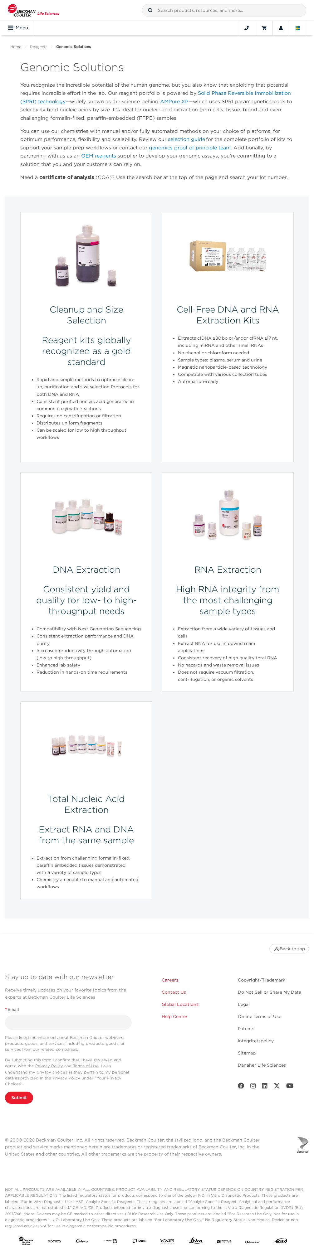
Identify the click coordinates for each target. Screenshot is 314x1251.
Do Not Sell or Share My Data (269, 992)
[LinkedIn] (264, 1087)
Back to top (289, 949)
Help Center (175, 1016)
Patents (246, 1028)
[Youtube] (289, 1087)
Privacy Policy (49, 1066)
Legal (244, 1004)
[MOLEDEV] (224, 1242)
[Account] (281, 28)
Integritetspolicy (256, 1040)
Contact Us (174, 992)
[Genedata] (111, 1242)
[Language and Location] (297, 28)
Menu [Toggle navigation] (18, 28)
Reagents (38, 46)
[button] (150, 10)
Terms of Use (86, 1066)
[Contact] (246, 28)
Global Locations (180, 1004)
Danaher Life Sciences (262, 1065)
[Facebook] (241, 1087)
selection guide (186, 139)
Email (12, 1009)
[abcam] (54, 1242)
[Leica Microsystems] (196, 1242)
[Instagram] (253, 1087)
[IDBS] (139, 1242)
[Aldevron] (82, 1242)
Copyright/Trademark (261, 979)
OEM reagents (98, 156)
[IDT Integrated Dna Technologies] (167, 1242)
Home (15, 46)
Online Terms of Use (259, 1016)
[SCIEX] (280, 1242)
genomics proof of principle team (190, 148)
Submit (19, 1097)
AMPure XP (174, 101)
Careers (170, 979)
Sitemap (247, 1052)
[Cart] (263, 28)
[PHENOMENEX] (252, 1242)
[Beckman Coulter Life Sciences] (33, 10)
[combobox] (224, 10)
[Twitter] (277, 1087)
